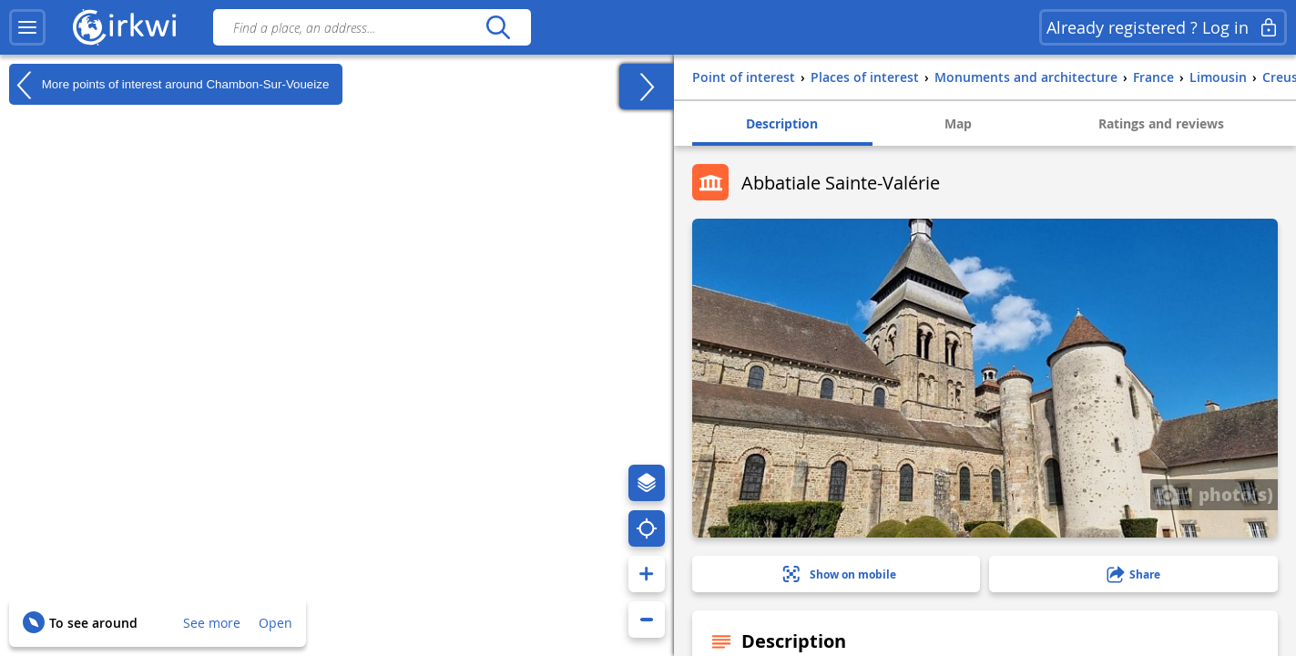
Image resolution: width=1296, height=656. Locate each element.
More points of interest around (169, 84)
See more (211, 622)
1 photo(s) (1214, 494)
